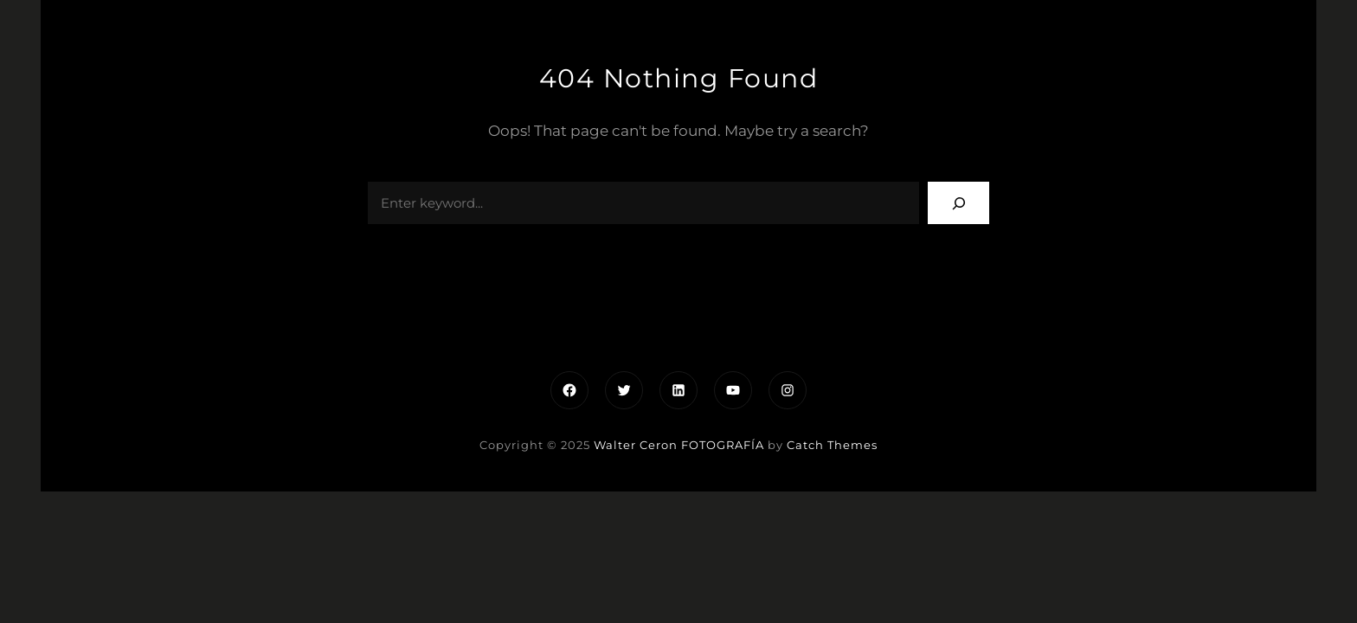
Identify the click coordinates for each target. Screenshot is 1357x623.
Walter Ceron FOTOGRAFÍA (679, 445)
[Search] (958, 203)
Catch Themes (832, 445)
